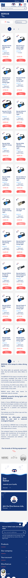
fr (22, 1)
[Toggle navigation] (25, 5)
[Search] (14, 8)
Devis (17, 1)
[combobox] (21, 22)
